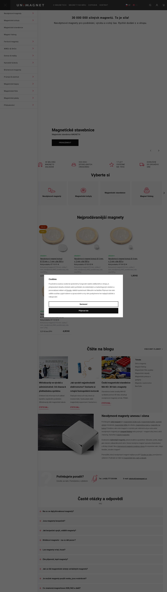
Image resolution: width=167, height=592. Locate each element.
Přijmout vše (83, 311)
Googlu (69, 290)
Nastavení (83, 304)
